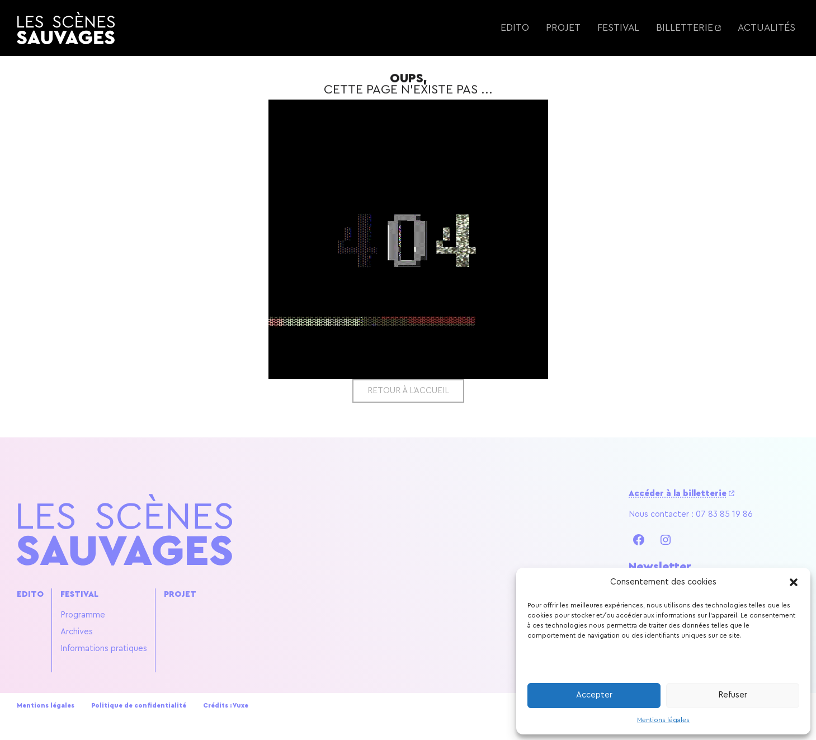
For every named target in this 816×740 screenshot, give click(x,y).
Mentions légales (663, 720)
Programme (82, 615)
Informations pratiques (103, 648)
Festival (618, 27)
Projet (563, 27)
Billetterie (684, 27)
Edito (515, 27)
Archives (76, 632)
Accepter (594, 695)
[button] (793, 582)
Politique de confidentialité (138, 706)
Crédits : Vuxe (225, 706)
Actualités (766, 27)
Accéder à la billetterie (678, 493)
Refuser (732, 695)
